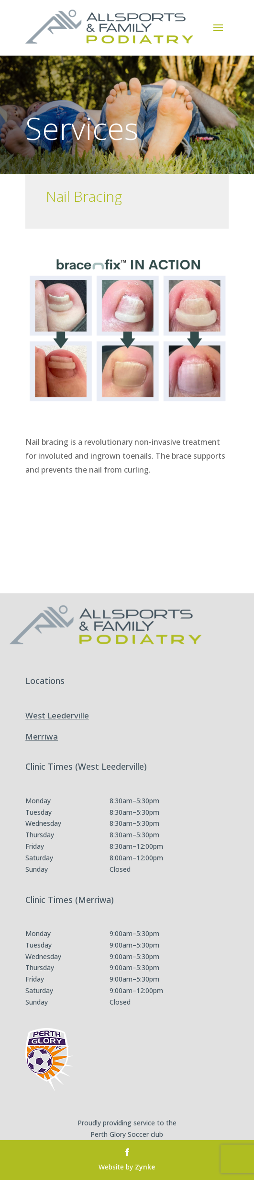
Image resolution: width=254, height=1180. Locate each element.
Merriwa (41, 736)
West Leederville (57, 715)
